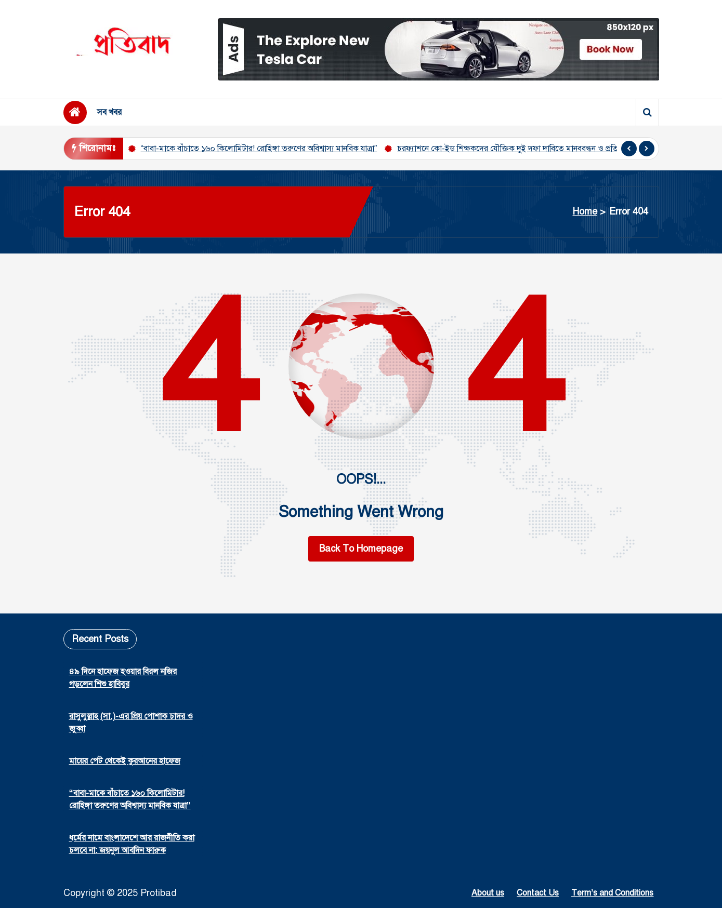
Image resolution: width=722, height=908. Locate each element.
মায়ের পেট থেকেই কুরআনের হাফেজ (124, 761)
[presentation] (629, 148)
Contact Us (538, 893)
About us (487, 893)
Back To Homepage (361, 548)
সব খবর (109, 112)
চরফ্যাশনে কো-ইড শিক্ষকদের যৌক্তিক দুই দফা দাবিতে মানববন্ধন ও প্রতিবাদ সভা (520, 148)
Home (585, 211)
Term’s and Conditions (612, 893)
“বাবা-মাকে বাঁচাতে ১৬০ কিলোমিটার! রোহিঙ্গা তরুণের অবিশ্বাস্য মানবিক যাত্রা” (259, 148)
